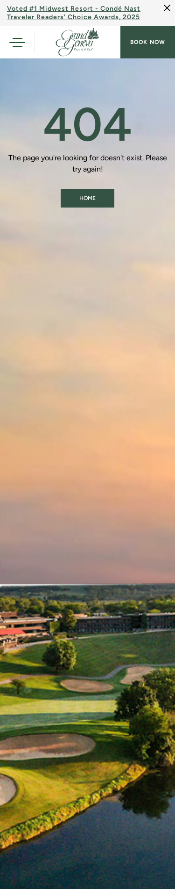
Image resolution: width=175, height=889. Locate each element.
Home (87, 198)
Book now (147, 42)
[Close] (167, 8)
